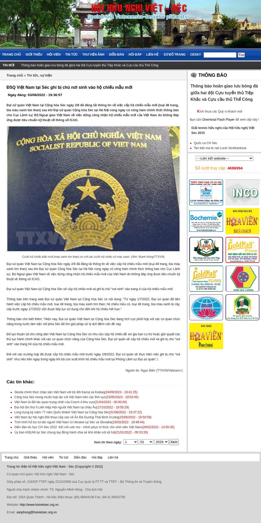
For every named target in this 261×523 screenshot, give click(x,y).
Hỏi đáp (135, 54)
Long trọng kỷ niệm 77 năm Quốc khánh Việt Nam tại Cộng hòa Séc (61, 412)
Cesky (195, 54)
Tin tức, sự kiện (39, 75)
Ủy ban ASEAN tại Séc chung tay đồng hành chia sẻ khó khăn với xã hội (64, 432)
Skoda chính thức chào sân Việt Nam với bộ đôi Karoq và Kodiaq (59, 392)
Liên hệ (152, 54)
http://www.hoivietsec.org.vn (39, 505)
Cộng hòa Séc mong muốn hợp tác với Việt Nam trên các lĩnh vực (60, 397)
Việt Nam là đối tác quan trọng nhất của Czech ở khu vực (54, 402)
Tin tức (71, 54)
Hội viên (54, 54)
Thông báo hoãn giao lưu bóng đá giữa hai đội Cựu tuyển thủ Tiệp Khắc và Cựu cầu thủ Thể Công (89, 65)
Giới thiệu (34, 54)
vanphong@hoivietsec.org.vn (36, 512)
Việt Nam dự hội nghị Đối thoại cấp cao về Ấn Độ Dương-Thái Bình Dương (66, 417)
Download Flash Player (218, 119)
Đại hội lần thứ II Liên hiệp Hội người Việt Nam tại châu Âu (55, 407)
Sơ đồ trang (175, 54)
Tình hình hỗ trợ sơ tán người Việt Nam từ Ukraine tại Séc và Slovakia (63, 422)
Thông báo (212, 75)
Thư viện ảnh (93, 54)
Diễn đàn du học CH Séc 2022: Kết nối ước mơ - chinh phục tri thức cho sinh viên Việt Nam (78, 427)
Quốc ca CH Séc (205, 143)
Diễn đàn (116, 54)
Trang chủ (11, 54)
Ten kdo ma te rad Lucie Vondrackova (220, 148)
